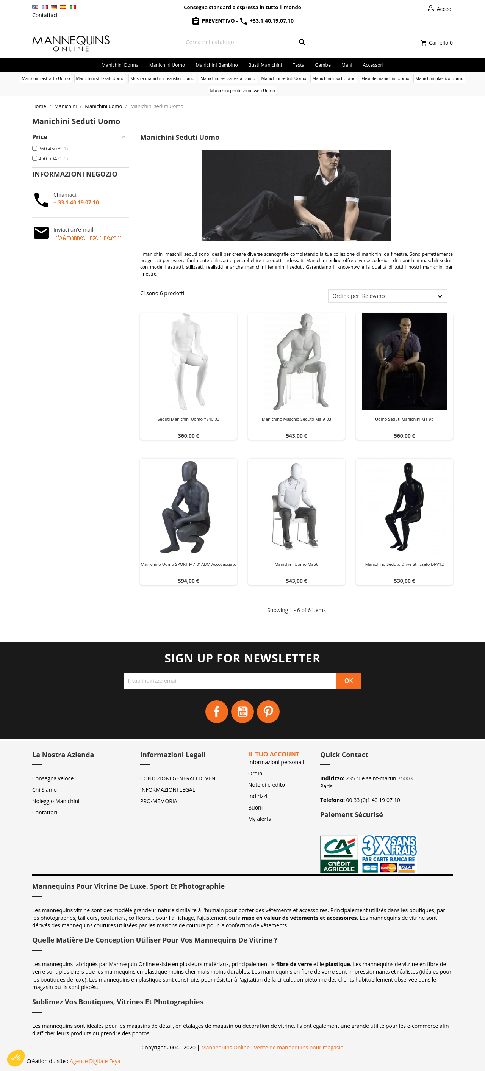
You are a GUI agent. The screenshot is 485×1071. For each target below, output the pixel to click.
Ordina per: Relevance (359, 295)
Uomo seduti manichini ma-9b (404, 419)
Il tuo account (273, 754)
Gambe (323, 65)
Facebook (216, 711)
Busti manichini (265, 65)
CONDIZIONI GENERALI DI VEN (177, 778)
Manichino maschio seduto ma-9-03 (296, 419)
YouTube (242, 711)
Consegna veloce (53, 778)
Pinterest (268, 711)
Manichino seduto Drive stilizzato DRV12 (404, 564)
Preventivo (213, 20)
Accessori (373, 65)
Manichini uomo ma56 (297, 564)
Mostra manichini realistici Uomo (162, 78)
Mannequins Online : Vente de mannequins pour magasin (272, 1047)
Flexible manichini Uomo (385, 78)
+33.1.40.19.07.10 (266, 20)
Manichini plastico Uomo (439, 78)
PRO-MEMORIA (158, 801)
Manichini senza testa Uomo (227, 78)
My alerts (259, 818)
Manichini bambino (217, 65)
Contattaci (45, 15)
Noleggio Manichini (56, 801)
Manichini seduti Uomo (284, 78)
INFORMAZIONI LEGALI (168, 789)
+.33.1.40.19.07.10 (76, 202)
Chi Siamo (44, 789)
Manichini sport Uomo (333, 78)
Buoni (255, 807)
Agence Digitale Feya (95, 1061)
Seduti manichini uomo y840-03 (188, 419)
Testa (298, 65)
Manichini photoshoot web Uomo (242, 90)
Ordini (256, 773)
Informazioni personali (276, 762)
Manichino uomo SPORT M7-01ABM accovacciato (188, 564)
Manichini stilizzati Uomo (100, 78)
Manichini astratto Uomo (46, 78)
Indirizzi (258, 796)
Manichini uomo (167, 65)
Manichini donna (120, 65)
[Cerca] (245, 41)
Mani (346, 65)
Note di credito (266, 784)
